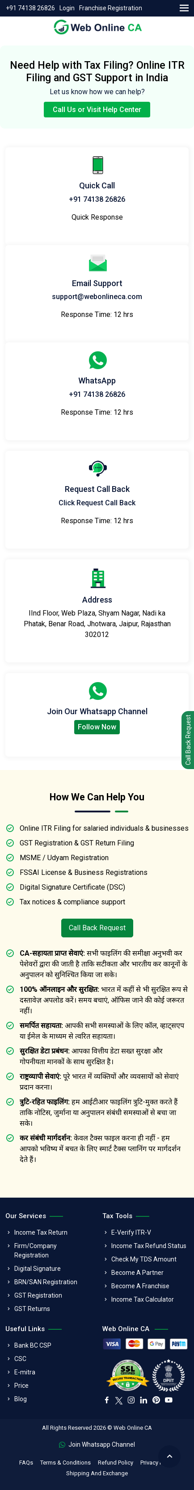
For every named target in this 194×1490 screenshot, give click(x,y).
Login (67, 8)
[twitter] (119, 1399)
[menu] (184, 8)
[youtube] (168, 1400)
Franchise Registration (110, 8)
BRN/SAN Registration (45, 1282)
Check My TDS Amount (144, 1259)
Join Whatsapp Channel (97, 1444)
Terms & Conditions (65, 1462)
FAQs (26, 1462)
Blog (20, 1399)
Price (21, 1385)
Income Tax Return (40, 1232)
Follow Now (97, 727)
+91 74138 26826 (30, 8)
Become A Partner (137, 1272)
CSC (20, 1358)
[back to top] (169, 1456)
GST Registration (38, 1295)
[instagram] (131, 1400)
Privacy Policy (157, 1462)
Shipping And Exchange (97, 1473)
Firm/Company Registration (35, 1250)
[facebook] (106, 1400)
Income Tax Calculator (142, 1299)
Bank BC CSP (32, 1345)
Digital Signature (37, 1268)
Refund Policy (115, 1462)
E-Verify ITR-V (131, 1232)
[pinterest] (156, 1400)
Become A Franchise (140, 1286)
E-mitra (24, 1372)
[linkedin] (143, 1400)
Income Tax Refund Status (148, 1245)
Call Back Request (97, 928)
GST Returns (32, 1308)
